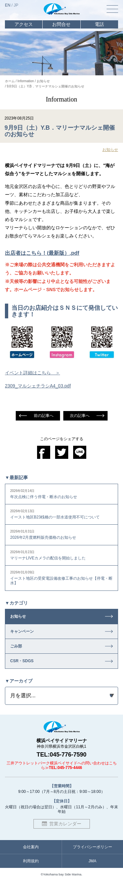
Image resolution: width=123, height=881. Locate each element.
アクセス (23, 24)
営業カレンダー (65, 823)
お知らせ (43, 81)
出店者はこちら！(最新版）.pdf (42, 253)
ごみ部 (16, 646)
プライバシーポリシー (92, 847)
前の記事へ (43, 415)
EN (7, 5)
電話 (99, 24)
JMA (92, 861)
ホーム (10, 81)
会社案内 (31, 847)
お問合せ (61, 24)
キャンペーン (22, 631)
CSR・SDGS (21, 661)
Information (25, 81)
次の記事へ (80, 415)
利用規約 (31, 861)
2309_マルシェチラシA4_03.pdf (38, 385)
